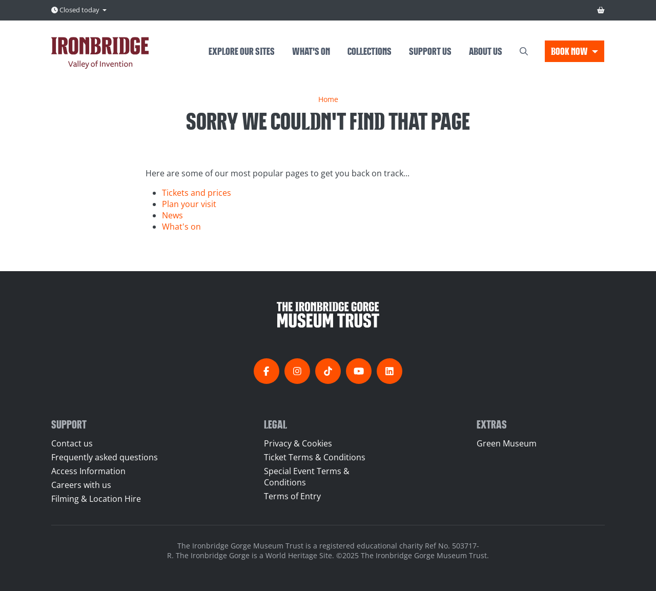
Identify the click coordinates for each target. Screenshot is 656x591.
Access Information (88, 471)
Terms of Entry (292, 496)
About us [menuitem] (485, 51)
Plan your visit (189, 204)
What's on (181, 226)
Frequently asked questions (104, 457)
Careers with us (81, 485)
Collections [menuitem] (369, 51)
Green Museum (507, 443)
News (172, 215)
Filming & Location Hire (96, 498)
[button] (574, 51)
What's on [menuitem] (311, 51)
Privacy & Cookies (298, 443)
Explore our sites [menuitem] (242, 51)
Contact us (72, 443)
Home (328, 99)
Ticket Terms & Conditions (314, 457)
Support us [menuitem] (430, 51)
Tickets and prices (196, 192)
